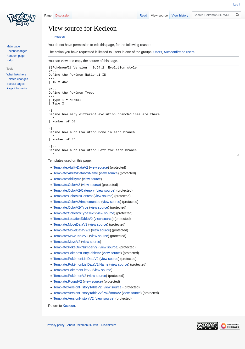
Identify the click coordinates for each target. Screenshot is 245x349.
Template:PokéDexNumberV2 (75, 265)
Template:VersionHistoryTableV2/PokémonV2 (87, 311)
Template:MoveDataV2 (70, 242)
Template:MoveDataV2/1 (71, 248)
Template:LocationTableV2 (73, 237)
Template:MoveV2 (66, 260)
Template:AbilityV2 (67, 197)
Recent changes (16, 51)
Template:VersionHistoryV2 (73, 316)
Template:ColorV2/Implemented (76, 220)
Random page (15, 55)
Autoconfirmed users (179, 52)
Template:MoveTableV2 (70, 254)
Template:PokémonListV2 (72, 288)
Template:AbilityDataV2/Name (75, 191)
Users (157, 52)
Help (9, 60)
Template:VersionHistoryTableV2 (77, 305)
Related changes (17, 79)
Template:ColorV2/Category (74, 208)
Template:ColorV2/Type (70, 225)
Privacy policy (55, 343)
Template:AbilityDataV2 (70, 185)
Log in (237, 4)
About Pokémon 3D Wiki (82, 343)
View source (159, 15)
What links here (16, 74)
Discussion (62, 15)
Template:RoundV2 (67, 299)
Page (47, 15)
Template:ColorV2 (66, 203)
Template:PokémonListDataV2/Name (80, 282)
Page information (17, 88)
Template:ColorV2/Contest (72, 214)
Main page (13, 46)
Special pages (15, 84)
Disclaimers (108, 343)
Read (143, 15)
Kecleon (60, 36)
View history (180, 15)
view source (99, 185)
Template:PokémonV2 (69, 294)
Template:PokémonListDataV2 (75, 277)
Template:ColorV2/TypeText (73, 231)
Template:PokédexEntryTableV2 (77, 271)
